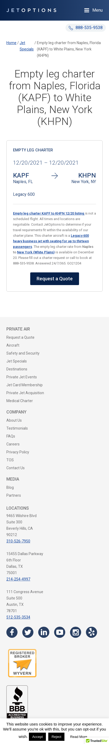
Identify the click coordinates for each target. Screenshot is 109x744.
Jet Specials (16, 361)
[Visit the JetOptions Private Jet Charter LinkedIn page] (43, 632)
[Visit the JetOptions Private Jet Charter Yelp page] (91, 632)
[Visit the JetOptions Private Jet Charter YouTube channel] (59, 632)
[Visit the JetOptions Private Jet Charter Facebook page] (12, 632)
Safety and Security (23, 353)
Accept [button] (37, 737)
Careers (13, 444)
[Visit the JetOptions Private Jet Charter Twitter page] (27, 632)
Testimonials (17, 428)
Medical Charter (19, 401)
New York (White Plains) (36, 252)
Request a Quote (55, 278)
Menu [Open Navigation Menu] (97, 10)
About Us (14, 420)
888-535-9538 (86, 27)
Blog (10, 487)
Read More (78, 737)
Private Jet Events (21, 377)
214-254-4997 (18, 579)
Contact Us (15, 468)
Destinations (16, 369)
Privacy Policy (17, 452)
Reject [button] (56, 737)
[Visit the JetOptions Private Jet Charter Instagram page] (75, 632)
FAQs (10, 436)
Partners (13, 495)
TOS (10, 460)
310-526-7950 (18, 541)
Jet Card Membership (24, 385)
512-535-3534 (18, 617)
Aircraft (12, 345)
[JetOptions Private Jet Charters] (31, 10)
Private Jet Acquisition (25, 393)
